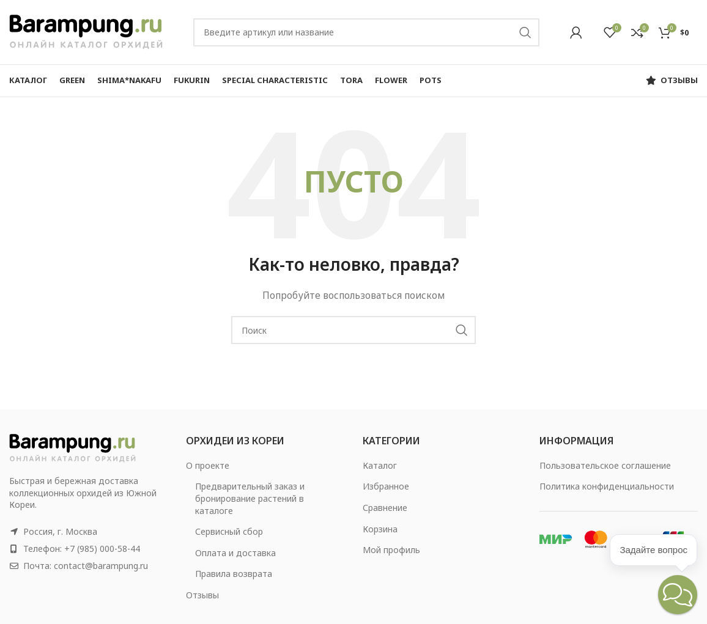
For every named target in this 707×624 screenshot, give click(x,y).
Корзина (380, 529)
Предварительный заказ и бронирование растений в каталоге (250, 498)
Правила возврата (233, 573)
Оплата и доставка (235, 553)
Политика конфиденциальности (606, 486)
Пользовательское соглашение (605, 465)
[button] (677, 594)
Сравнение (385, 507)
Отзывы (202, 595)
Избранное (386, 486)
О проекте (207, 465)
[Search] (366, 32)
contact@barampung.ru (101, 565)
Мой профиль (391, 550)
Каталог (380, 465)
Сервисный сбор (229, 531)
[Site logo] (86, 31)
